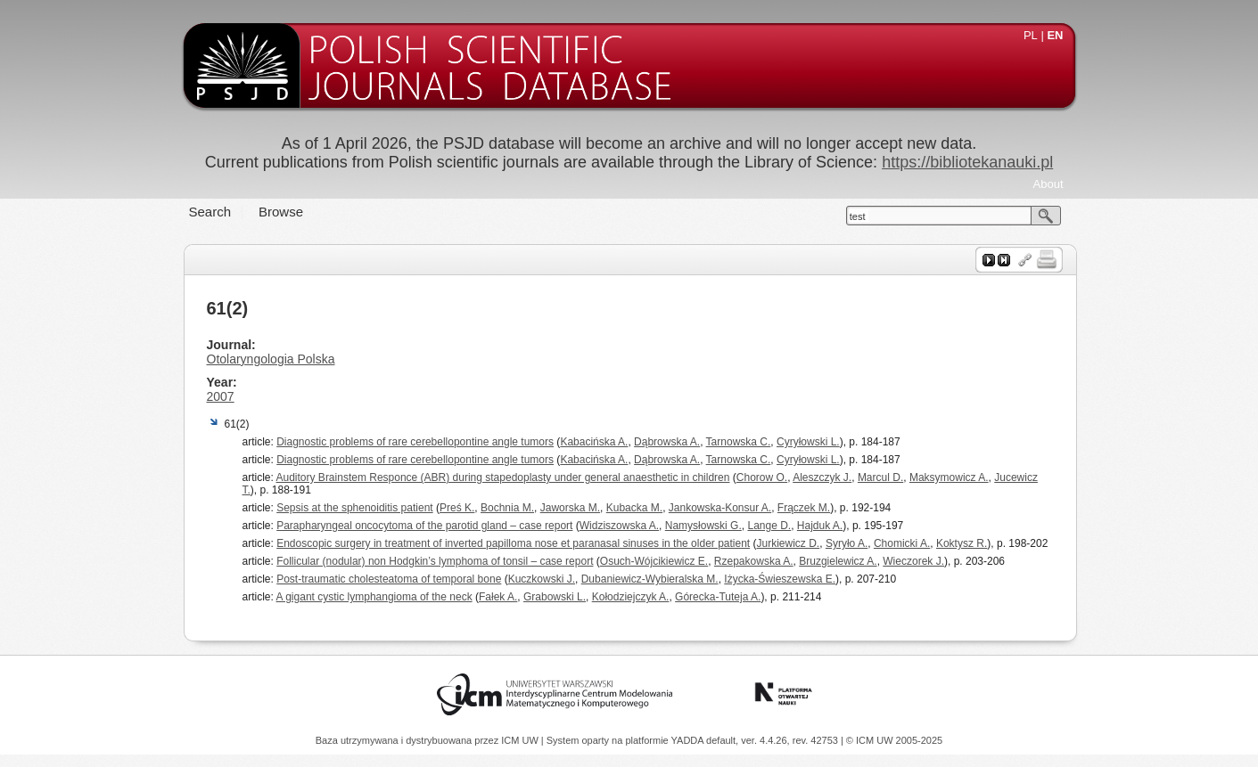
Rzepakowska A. (753, 561)
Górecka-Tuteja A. (718, 597)
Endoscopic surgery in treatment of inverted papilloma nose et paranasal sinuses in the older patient (513, 543)
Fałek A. (498, 597)
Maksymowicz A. (949, 477)
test (858, 216)
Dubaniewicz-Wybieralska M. (650, 579)
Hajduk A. (820, 525)
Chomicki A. (902, 543)
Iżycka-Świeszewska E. (779, 579)
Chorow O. (761, 477)
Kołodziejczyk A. (631, 597)
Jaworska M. (570, 508)
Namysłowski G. (703, 525)
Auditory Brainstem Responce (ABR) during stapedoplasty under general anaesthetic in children (503, 477)
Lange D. (769, 525)
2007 (220, 396)
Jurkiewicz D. (788, 543)
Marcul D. (880, 477)
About (1048, 184)
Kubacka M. (634, 508)
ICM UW (521, 740)
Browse (281, 211)
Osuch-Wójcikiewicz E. (654, 561)
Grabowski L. (554, 597)
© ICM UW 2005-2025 (894, 740)
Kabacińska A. (594, 442)
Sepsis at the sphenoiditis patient (354, 508)
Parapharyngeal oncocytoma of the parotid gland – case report (424, 525)
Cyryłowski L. (808, 442)
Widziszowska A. (619, 525)
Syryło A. (846, 543)
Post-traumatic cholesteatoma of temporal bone (388, 579)
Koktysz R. (961, 543)
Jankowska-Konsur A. (720, 508)
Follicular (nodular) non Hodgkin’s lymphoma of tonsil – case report (434, 561)
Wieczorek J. (913, 561)
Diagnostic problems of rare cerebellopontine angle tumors (415, 442)
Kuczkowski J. (541, 579)
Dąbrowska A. (667, 442)
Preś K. (457, 508)
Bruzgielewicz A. (837, 561)
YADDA (689, 740)
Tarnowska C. (738, 442)
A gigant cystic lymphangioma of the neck (374, 597)
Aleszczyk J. (822, 477)
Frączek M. (803, 508)
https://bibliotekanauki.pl (967, 162)
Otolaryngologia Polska (271, 359)
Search (210, 211)
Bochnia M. (507, 508)
